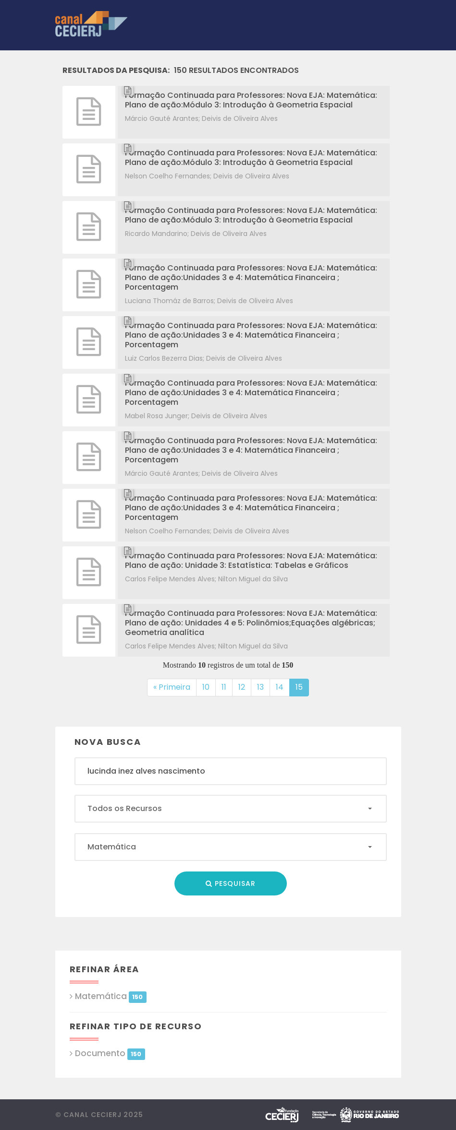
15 (302, 687)
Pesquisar (231, 883)
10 (209, 687)
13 (263, 687)
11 (227, 687)
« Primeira (171, 687)
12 (244, 687)
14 (283, 687)
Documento (110, 1053)
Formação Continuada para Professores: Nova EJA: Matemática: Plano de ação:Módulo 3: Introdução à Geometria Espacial (251, 100)
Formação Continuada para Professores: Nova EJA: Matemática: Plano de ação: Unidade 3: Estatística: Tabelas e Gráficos (251, 560)
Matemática (111, 996)
